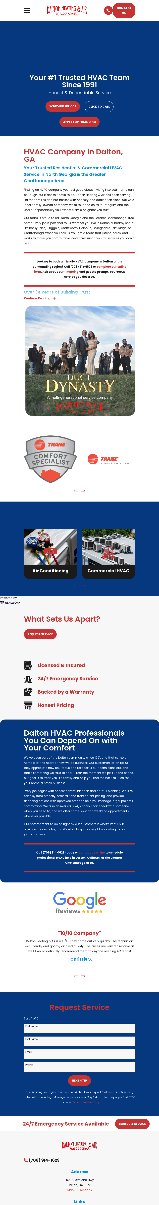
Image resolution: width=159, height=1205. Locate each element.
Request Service (40, 634)
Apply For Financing (79, 122)
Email (28, 1052)
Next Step (79, 1081)
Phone (29, 1065)
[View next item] (83, 491)
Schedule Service (62, 106)
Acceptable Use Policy (86, 1102)
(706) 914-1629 (44, 1160)
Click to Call (99, 107)
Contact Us (124, 10)
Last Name (31, 1039)
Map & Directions (79, 1190)
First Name (31, 1026)
